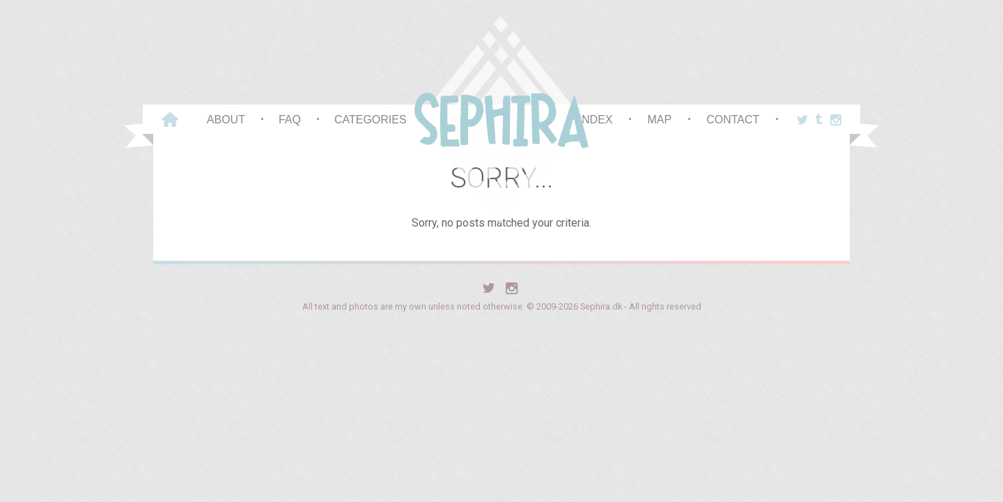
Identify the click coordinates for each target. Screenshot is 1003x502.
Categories (370, 120)
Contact (732, 120)
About (226, 120)
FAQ (290, 120)
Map (659, 120)
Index (596, 120)
